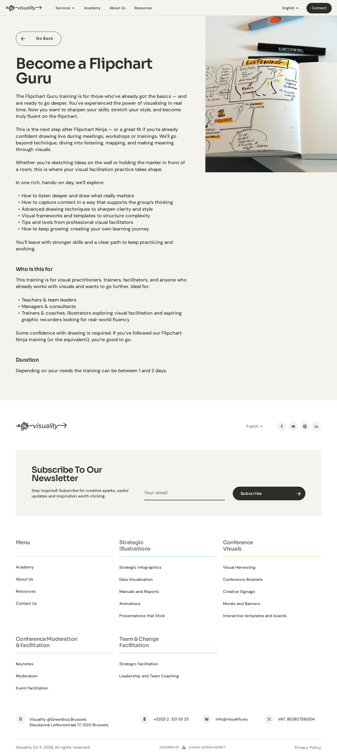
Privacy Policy (308, 747)
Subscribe (272, 493)
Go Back (44, 38)
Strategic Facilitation (138, 664)
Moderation (27, 676)
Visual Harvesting (239, 567)
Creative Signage (239, 591)
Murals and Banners (241, 603)
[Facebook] (281, 426)
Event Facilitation (32, 688)
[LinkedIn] (316, 426)
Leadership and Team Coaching (149, 676)
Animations (130, 603)
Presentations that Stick (142, 615)
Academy (92, 8)
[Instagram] (305, 426)
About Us (117, 8)
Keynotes (24, 664)
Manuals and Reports (139, 591)
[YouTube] (293, 426)
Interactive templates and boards (255, 615)
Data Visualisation (136, 579)
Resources (143, 8)
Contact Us (26, 603)
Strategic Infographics (140, 567)
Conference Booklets (243, 579)
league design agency (207, 747)
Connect (319, 8)
